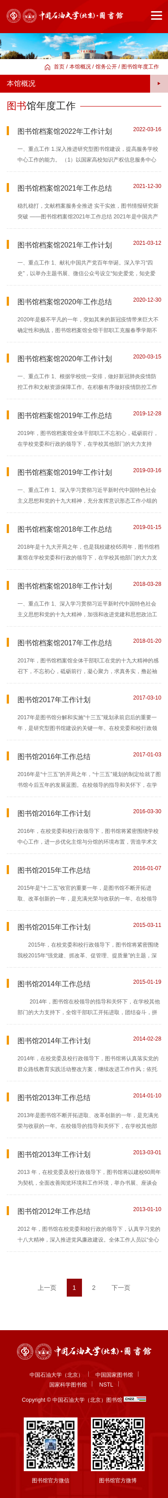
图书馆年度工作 (140, 67)
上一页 (47, 1287)
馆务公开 (106, 67)
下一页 (121, 1287)
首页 (59, 67)
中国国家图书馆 (114, 1375)
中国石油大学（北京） (56, 1375)
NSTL (106, 1385)
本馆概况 (80, 67)
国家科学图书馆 (68, 1385)
